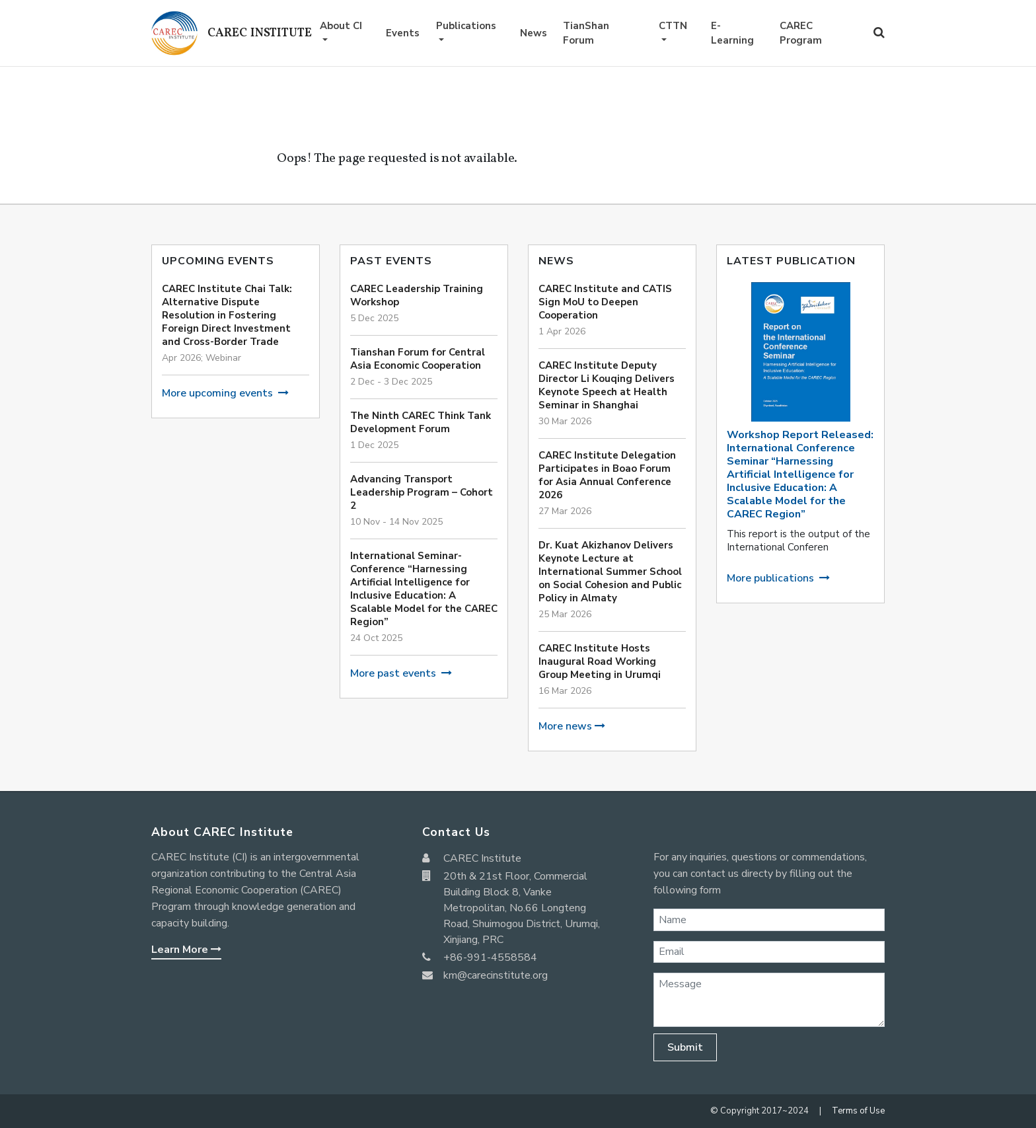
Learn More (186, 949)
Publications (466, 25)
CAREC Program (801, 33)
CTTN (673, 25)
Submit (685, 1047)
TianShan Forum (586, 33)
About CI (341, 25)
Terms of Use (858, 1111)
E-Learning (732, 33)
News (533, 33)
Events (403, 33)
